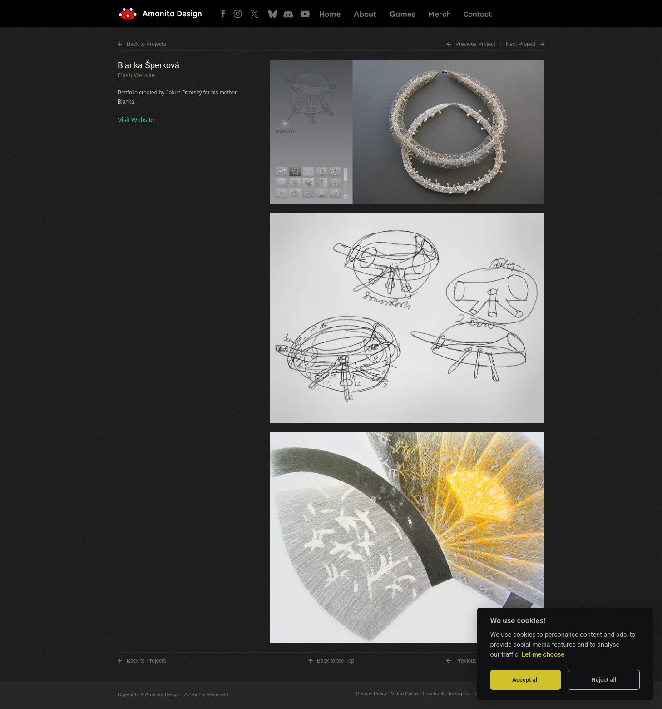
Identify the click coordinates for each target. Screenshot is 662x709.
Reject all (604, 679)
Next (520, 44)
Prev (475, 44)
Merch (439, 13)
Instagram (241, 13)
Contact (477, 13)
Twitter (257, 13)
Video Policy (404, 693)
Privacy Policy (371, 693)
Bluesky (273, 13)
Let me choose (543, 655)
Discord (289, 13)
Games (402, 13)
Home (330, 13)
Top (336, 661)
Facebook (225, 13)
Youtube (305, 13)
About (365, 13)
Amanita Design (167, 13)
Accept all (525, 679)
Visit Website (136, 120)
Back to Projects (146, 44)
